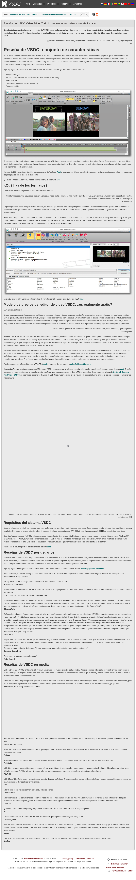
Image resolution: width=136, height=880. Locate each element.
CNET (16, 375)
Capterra (125, 372)
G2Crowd (117, 372)
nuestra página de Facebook (92, 569)
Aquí (59, 172)
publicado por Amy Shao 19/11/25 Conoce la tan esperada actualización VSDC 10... (43, 14)
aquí (58, 180)
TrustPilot (7, 375)
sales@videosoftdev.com (80, 364)
